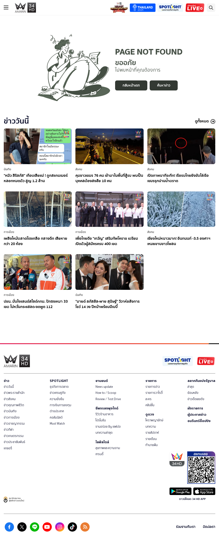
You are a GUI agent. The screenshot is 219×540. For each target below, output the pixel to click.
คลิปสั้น (149, 405)
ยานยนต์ (101, 380)
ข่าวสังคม (10, 399)
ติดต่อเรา (209, 527)
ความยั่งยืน (57, 399)
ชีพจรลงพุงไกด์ (106, 408)
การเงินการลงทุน (60, 405)
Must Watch (57, 423)
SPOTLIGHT (59, 380)
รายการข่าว (152, 386)
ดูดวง (149, 414)
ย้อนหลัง (192, 393)
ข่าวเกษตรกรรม (14, 436)
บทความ (150, 426)
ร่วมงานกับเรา (185, 527)
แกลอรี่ (8, 448)
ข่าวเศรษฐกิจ (58, 393)
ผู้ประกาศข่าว (196, 414)
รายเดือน (151, 439)
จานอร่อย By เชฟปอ (108, 426)
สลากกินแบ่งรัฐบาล (201, 380)
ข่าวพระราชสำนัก (14, 393)
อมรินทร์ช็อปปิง (199, 420)
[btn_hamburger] (6, 7)
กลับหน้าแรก (131, 85)
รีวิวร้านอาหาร (104, 414)
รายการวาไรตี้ (154, 393)
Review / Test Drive (108, 399)
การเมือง (9, 232)
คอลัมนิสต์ (56, 417)
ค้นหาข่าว (163, 85)
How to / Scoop (105, 393)
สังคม (78, 169)
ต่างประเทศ (57, 411)
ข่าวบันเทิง (10, 411)
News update (104, 386)
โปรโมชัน (100, 420)
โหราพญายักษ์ (154, 420)
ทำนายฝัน (151, 445)
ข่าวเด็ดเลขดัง (195, 399)
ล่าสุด (190, 386)
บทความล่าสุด (104, 432)
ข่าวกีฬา (9, 429)
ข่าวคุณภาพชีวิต (14, 405)
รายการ (151, 380)
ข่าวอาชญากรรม (14, 423)
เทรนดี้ (99, 454)
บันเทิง (7, 169)
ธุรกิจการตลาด (59, 386)
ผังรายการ (195, 408)
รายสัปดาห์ (152, 432)
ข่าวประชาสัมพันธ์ (14, 442)
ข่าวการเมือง (12, 417)
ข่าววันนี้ (9, 386)
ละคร (148, 399)
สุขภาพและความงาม (107, 448)
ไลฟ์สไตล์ (102, 442)
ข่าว (6, 380)
